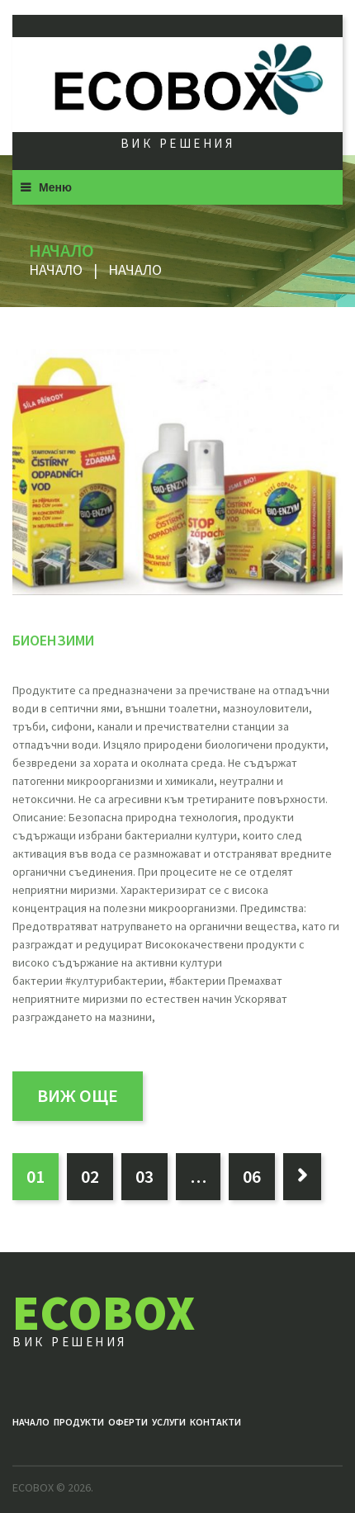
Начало (56, 269)
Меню (55, 187)
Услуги (169, 1422)
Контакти (215, 1422)
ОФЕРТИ (128, 1422)
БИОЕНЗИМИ (53, 640)
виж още (77, 1095)
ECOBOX (103, 1312)
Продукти (79, 1422)
